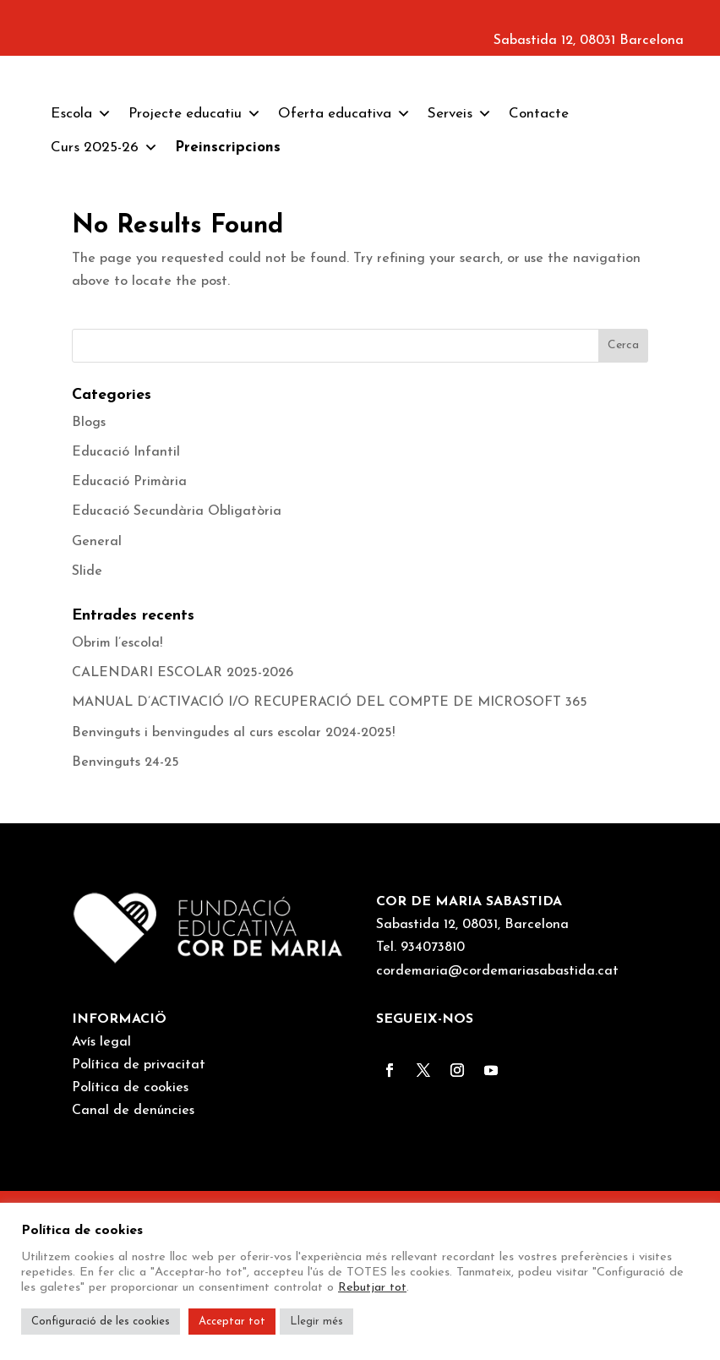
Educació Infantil (126, 621)
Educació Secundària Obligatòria (176, 681)
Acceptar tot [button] (232, 1321)
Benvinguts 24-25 (125, 931)
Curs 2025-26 (104, 317)
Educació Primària (129, 651)
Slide (87, 740)
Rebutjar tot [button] (372, 1287)
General (97, 711)
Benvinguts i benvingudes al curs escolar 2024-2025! (233, 902)
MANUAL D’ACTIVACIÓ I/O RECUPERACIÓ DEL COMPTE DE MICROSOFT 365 (329, 872)
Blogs (89, 591)
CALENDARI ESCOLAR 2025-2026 (182, 842)
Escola (81, 283)
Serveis (460, 283)
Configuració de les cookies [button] (100, 1321)
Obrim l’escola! (117, 812)
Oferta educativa (344, 283)
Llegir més (316, 1321)
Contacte (539, 283)
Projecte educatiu (194, 283)
